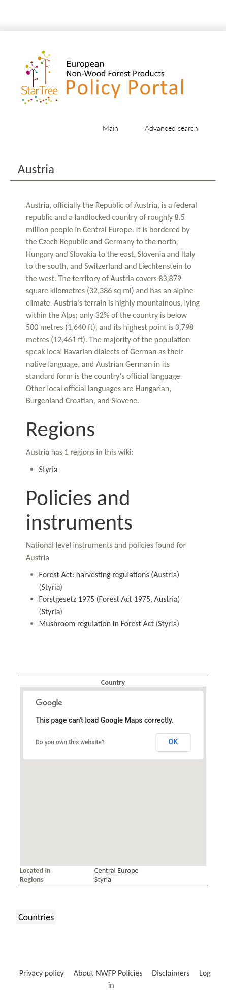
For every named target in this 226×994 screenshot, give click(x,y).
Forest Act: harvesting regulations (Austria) (109, 574)
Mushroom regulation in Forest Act (96, 623)
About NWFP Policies (108, 973)
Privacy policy (41, 973)
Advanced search (171, 128)
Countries (36, 917)
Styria (48, 469)
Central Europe (116, 870)
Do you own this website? (70, 742)
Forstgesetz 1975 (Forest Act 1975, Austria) (109, 599)
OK (173, 742)
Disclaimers (170, 973)
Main (110, 128)
